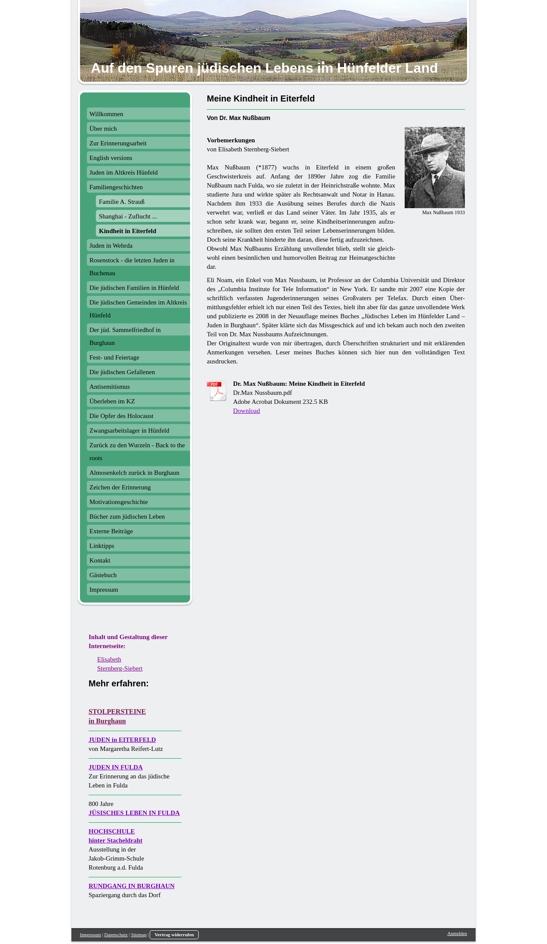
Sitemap (139, 934)
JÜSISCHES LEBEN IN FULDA (134, 812)
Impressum (90, 934)
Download (246, 410)
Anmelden (457, 933)
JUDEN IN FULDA (116, 767)
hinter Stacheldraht (115, 840)
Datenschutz (116, 934)
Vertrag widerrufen (174, 934)
